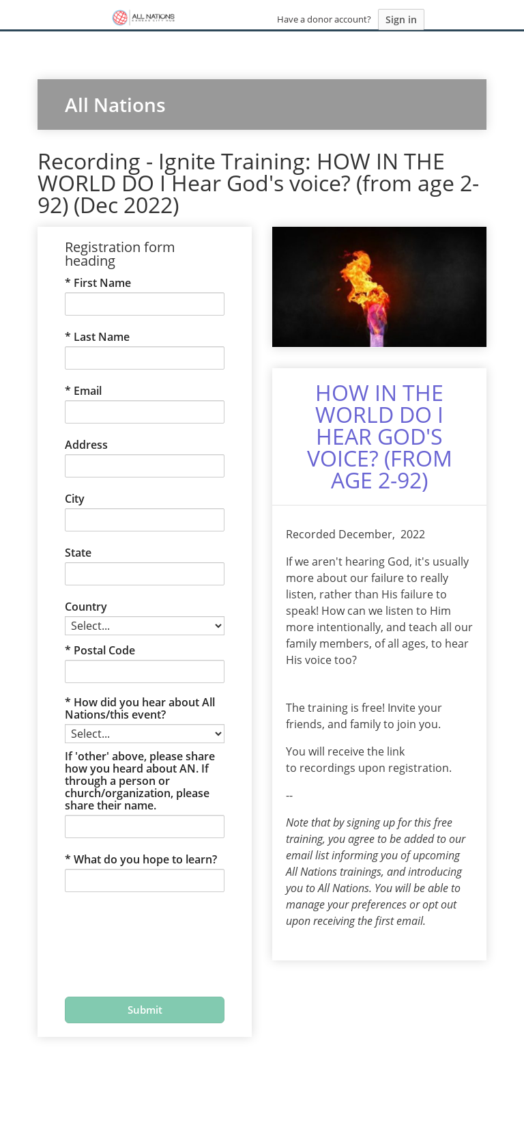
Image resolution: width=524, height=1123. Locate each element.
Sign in (401, 19)
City (75, 499)
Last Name (102, 337)
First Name (102, 283)
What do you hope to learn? (145, 859)
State (78, 552)
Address (86, 445)
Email (88, 391)
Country (86, 606)
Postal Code (104, 650)
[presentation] (133, 936)
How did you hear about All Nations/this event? (140, 708)
